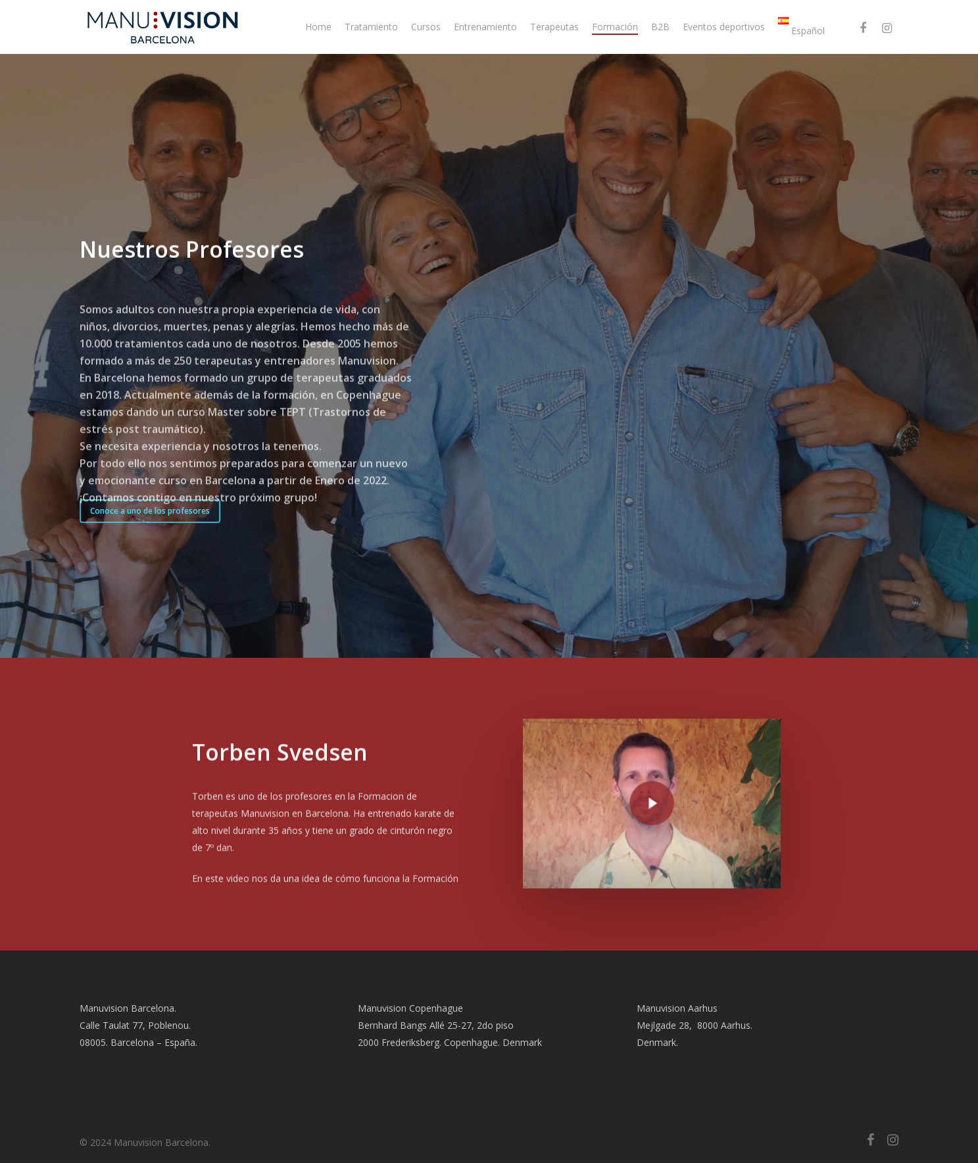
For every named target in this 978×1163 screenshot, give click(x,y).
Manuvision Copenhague (410, 1008)
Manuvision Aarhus (677, 1008)
